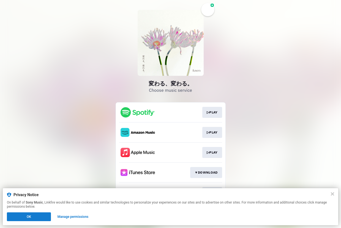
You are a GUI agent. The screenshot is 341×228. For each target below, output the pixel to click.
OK (29, 217)
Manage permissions (73, 217)
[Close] (332, 194)
